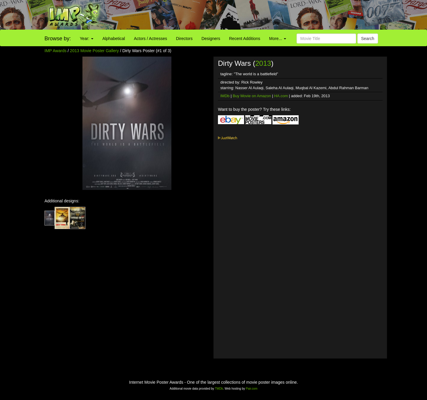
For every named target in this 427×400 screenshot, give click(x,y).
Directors (184, 38)
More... (277, 38)
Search (367, 38)
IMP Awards (55, 50)
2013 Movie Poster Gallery (94, 50)
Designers (210, 38)
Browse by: (57, 38)
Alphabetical (113, 38)
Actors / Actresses (150, 38)
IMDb (225, 96)
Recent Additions (244, 38)
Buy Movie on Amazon (252, 96)
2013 (263, 63)
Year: (86, 38)
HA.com (281, 96)
